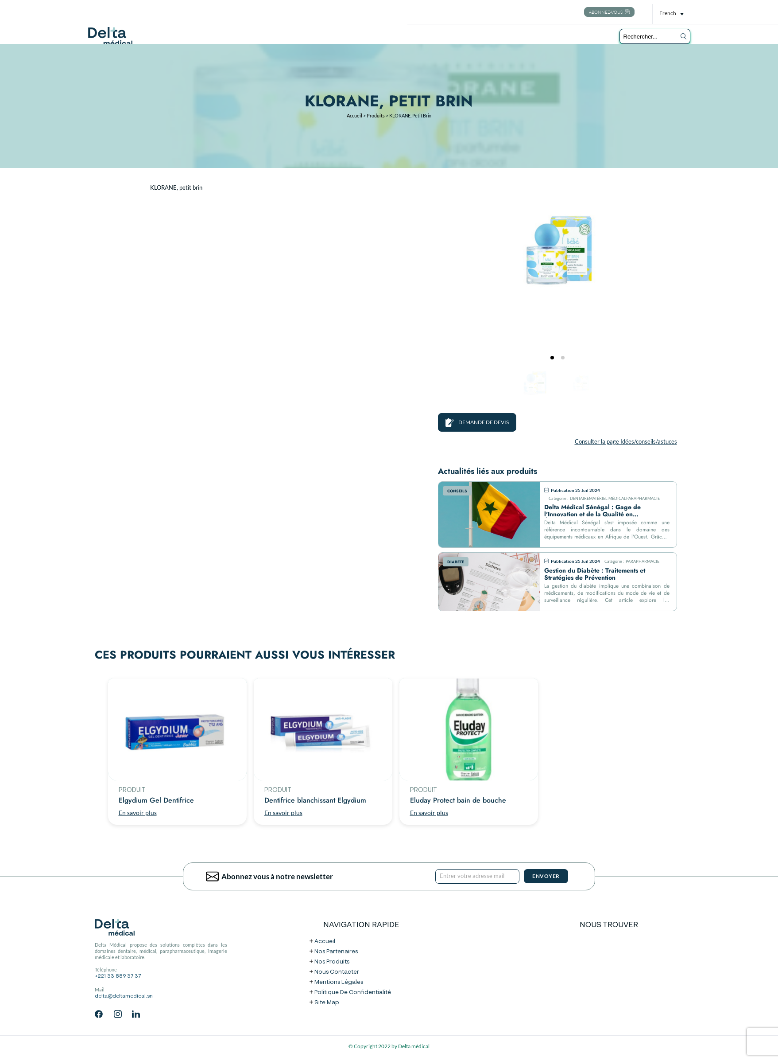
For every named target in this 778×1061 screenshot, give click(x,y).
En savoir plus (138, 812)
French (667, 13)
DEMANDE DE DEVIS (477, 422)
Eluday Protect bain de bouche (458, 800)
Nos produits (331, 962)
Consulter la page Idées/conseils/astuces (626, 441)
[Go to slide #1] (534, 384)
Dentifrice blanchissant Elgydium (315, 800)
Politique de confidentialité (352, 992)
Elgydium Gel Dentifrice (156, 800)
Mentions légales (338, 982)
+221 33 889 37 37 (118, 976)
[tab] (552, 357)
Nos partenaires (336, 952)
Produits (376, 115)
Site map (326, 1003)
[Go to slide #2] (580, 384)
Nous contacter (336, 972)
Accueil (354, 115)
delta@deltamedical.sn (124, 996)
